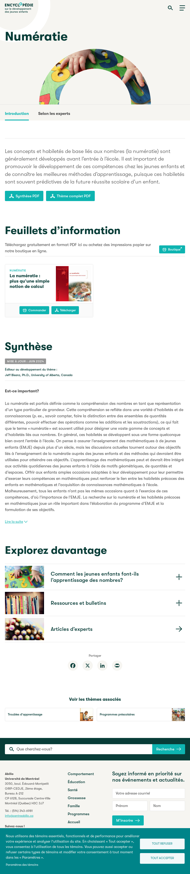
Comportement (81, 774)
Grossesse (77, 798)
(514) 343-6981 (22, 811)
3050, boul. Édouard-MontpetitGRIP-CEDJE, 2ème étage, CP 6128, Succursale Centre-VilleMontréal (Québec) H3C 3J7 (27, 793)
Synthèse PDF (24, 196)
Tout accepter (162, 858)
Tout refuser (162, 843)
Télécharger (65, 310)
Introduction (17, 113)
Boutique (172, 249)
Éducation (76, 782)
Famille (74, 806)
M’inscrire (128, 820)
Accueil (74, 822)
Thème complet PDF (70, 196)
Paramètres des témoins (22, 864)
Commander (34, 310)
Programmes (78, 814)
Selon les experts (54, 113)
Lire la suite (16, 522)
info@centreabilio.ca (19, 815)
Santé (73, 790)
